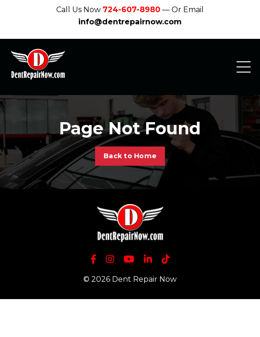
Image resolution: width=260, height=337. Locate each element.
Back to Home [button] (130, 156)
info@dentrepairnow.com (130, 21)
